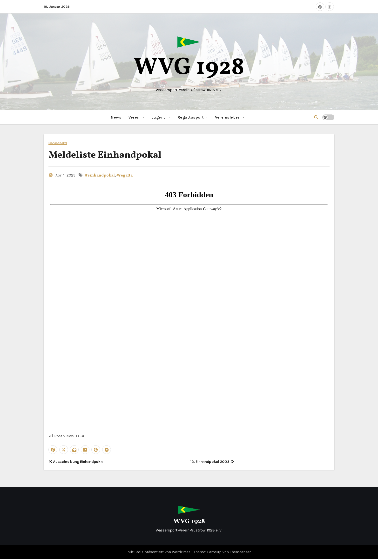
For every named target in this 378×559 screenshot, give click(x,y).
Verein (136, 117)
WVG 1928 (189, 68)
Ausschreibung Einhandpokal (75, 461)
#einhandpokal (100, 175)
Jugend (161, 117)
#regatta (124, 175)
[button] (316, 117)
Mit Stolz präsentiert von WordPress (159, 552)
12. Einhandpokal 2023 (212, 461)
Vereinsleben (229, 117)
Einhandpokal (57, 143)
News (116, 117)
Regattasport (192, 117)
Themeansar (240, 552)
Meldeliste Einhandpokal (105, 155)
